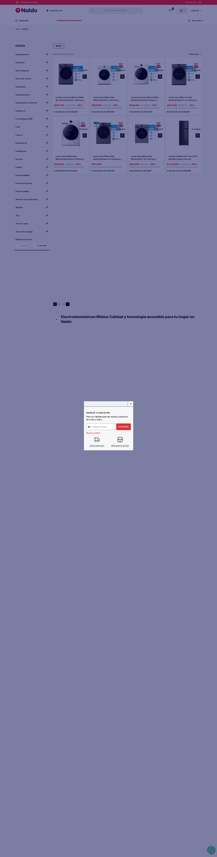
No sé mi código (93, 433)
